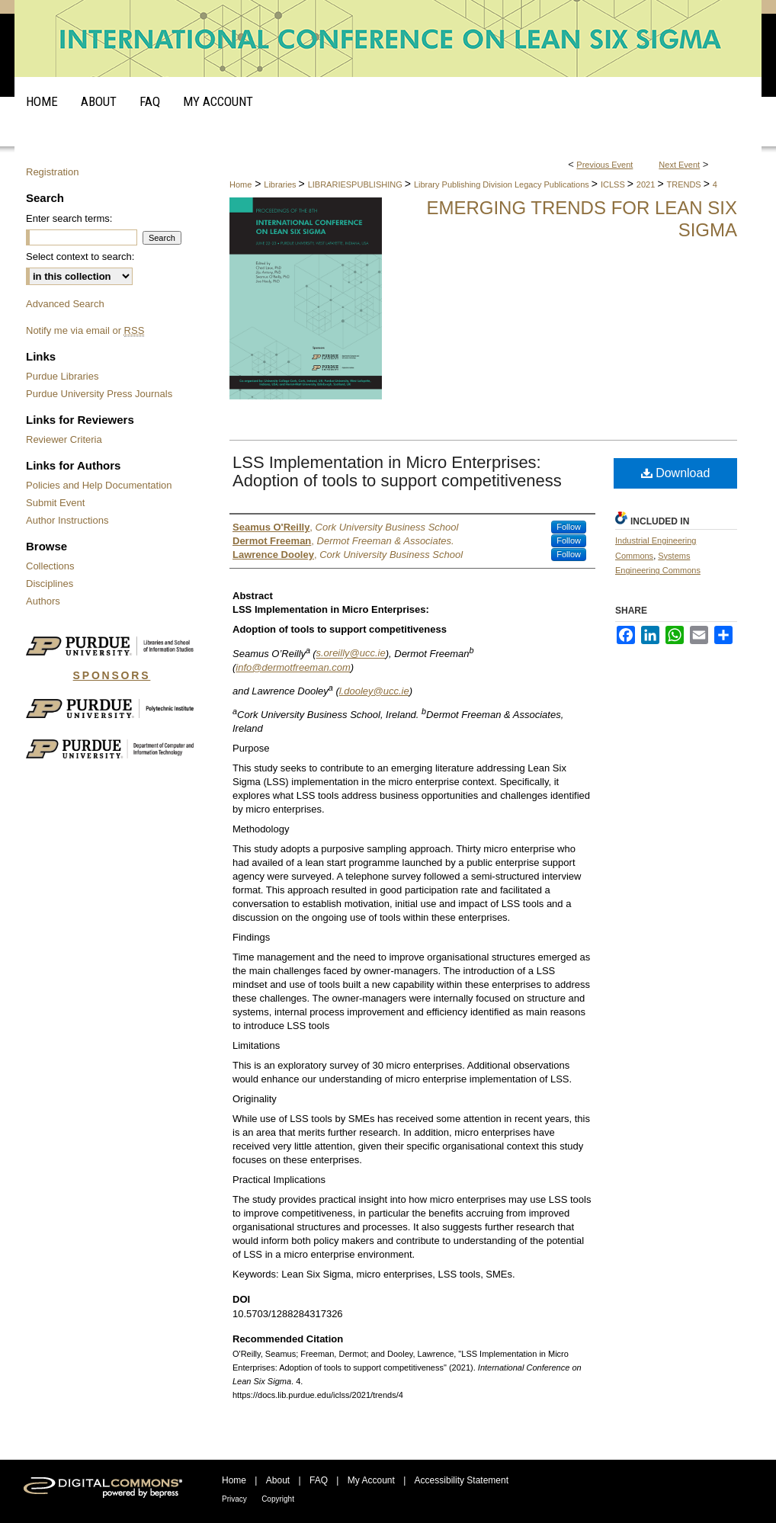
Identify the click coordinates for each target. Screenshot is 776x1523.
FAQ (318, 1480)
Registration (52, 172)
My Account (371, 1480)
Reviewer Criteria (64, 439)
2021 (647, 184)
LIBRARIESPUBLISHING (356, 184)
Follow (568, 526)
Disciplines (49, 583)
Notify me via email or (85, 330)
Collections (50, 566)
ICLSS (614, 184)
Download (675, 473)
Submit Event (55, 502)
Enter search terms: (69, 218)
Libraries (281, 184)
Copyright (277, 1499)
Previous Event (604, 164)
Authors (43, 601)
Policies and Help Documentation (99, 485)
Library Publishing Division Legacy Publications (503, 184)
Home (240, 184)
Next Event (679, 164)
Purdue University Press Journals (99, 393)
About (278, 1480)
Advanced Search (65, 303)
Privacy (234, 1499)
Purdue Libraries (62, 376)
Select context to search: (80, 256)
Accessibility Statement (461, 1480)
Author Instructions (67, 520)
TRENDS (684, 184)
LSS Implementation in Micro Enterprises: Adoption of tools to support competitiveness (397, 471)
